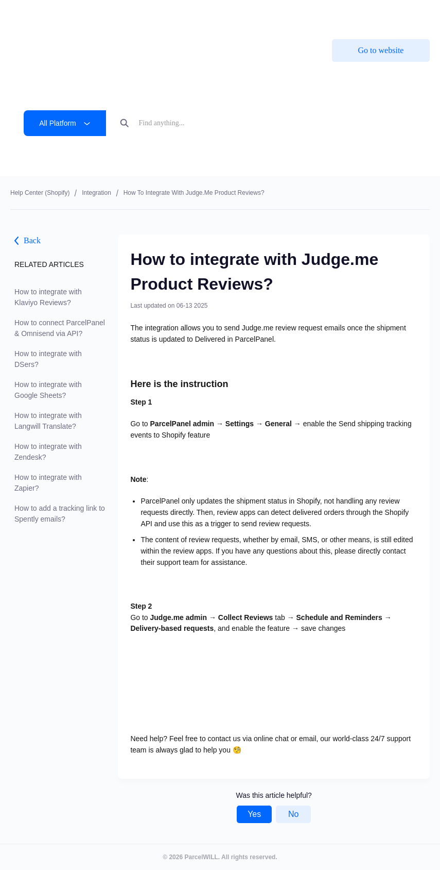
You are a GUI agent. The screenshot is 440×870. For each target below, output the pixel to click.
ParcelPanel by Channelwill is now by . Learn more (213, 15)
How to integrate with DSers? (48, 359)
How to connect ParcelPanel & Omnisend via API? (59, 328)
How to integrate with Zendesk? (48, 451)
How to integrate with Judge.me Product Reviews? (194, 192)
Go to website (381, 50)
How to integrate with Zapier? (48, 482)
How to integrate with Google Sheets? (48, 389)
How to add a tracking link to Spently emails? (59, 513)
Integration (96, 192)
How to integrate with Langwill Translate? (48, 420)
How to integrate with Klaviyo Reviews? (48, 297)
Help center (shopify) (39, 192)
